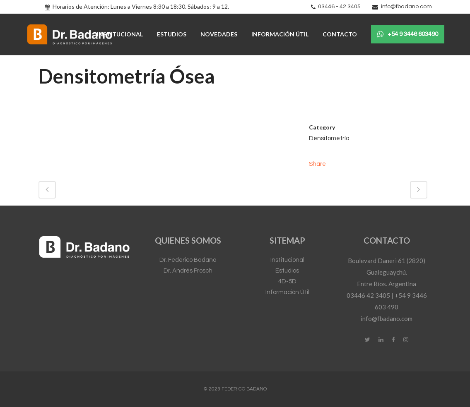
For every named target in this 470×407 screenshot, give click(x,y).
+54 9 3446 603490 (407, 34)
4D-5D (287, 281)
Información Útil (287, 292)
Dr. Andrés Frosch (188, 271)
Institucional (287, 260)
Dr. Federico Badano (187, 260)
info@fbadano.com (406, 7)
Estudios (287, 271)
